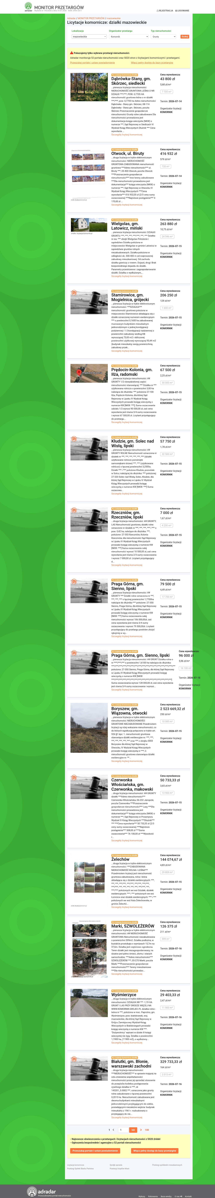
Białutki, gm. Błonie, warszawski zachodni (131, 1064)
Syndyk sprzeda (116, 1165)
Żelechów (120, 859)
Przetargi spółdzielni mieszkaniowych (167, 1165)
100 (147, 1130)
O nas (177, 1196)
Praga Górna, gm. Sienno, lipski (127, 586)
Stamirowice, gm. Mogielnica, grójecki (130, 297)
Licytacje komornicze (75, 1165)
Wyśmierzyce (123, 994)
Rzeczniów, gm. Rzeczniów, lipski (127, 515)
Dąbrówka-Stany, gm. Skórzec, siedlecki (131, 81)
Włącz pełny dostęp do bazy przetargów (152, 62)
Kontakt (188, 1196)
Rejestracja (165, 10)
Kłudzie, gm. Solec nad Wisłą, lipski (132, 443)
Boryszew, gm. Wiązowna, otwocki (129, 711)
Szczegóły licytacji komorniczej (126, 134)
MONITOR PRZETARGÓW (91, 18)
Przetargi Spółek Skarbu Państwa (80, 1169)
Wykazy (142, 1196)
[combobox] (89, 36)
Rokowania (153, 1196)
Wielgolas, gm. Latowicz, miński (126, 226)
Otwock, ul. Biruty (127, 153)
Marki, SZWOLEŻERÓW (132, 926)
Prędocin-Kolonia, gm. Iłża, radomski (132, 372)
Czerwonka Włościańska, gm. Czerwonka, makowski (132, 784)
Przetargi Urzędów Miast (119, 1169)
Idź (133, 1130)
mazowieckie (113, 18)
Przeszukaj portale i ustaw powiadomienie (92, 62)
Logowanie (182, 10)
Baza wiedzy (166, 1196)
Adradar (71, 18)
